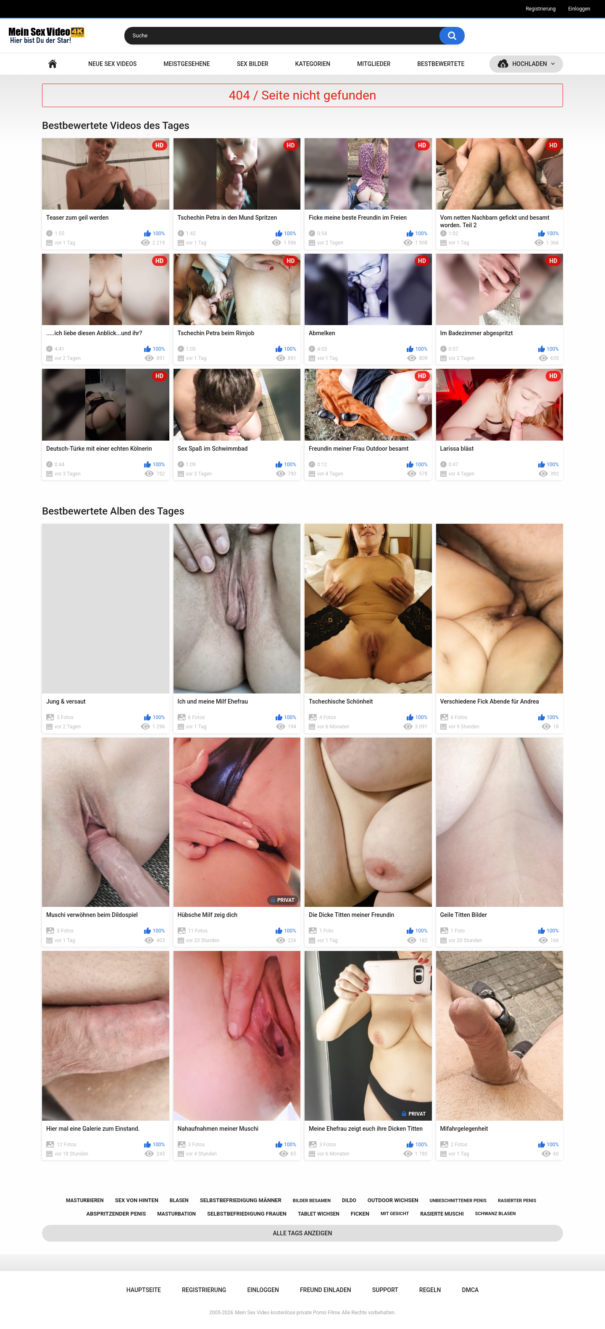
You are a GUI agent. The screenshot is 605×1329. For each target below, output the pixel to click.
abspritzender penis (116, 1214)
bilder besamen (312, 1200)
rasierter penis (517, 1200)
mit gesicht (395, 1213)
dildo (349, 1200)
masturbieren (85, 1200)
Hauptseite (52, 64)
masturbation (176, 1214)
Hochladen (529, 63)
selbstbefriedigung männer (240, 1200)
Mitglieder (373, 63)
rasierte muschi (442, 1214)
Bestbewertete (440, 63)
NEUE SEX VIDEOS (112, 63)
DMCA (470, 1290)
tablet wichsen (318, 1214)
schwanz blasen (495, 1213)
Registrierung (540, 9)
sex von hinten (136, 1200)
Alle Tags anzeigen (302, 1233)
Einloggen (579, 9)
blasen (179, 1200)
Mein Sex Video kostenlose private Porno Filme (287, 1313)
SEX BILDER (252, 63)
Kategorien (313, 63)
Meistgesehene (186, 63)
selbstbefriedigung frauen (247, 1214)
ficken (360, 1214)
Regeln (430, 1290)
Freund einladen (325, 1290)
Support (385, 1290)
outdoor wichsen (393, 1200)
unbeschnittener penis (458, 1200)
